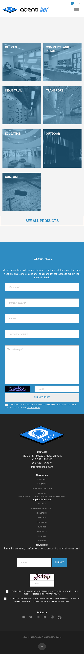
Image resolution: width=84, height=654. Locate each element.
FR (79, 3)
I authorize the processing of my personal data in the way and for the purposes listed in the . (41, 406)
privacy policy (33, 408)
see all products (42, 221)
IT (66, 3)
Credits (59, 637)
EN (72, 3)
